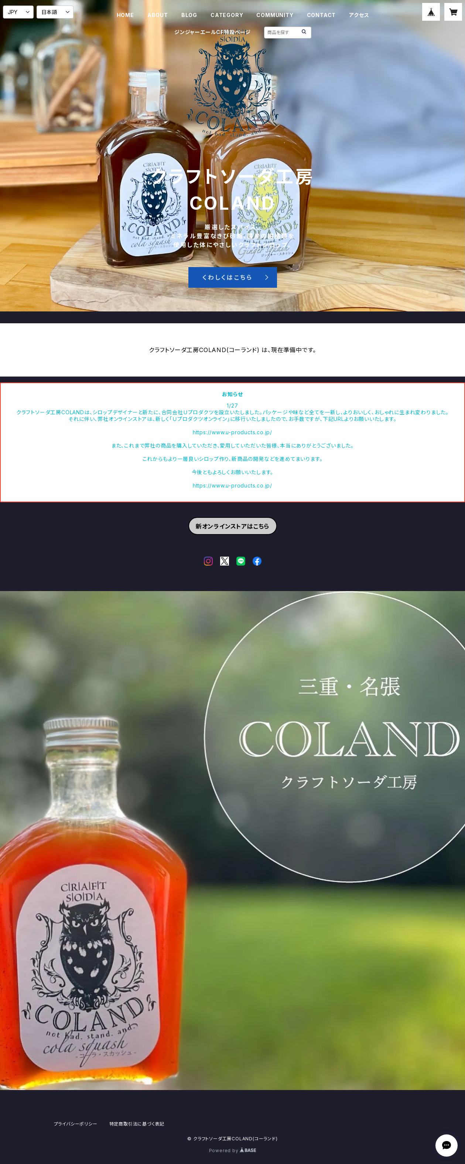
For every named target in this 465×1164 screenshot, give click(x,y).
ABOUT (157, 15)
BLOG (189, 15)
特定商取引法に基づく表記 (137, 1124)
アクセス (359, 15)
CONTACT (321, 15)
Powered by (232, 1150)
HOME (125, 15)
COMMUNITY (274, 15)
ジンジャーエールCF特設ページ (212, 32)
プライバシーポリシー (76, 1124)
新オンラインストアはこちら (232, 526)
